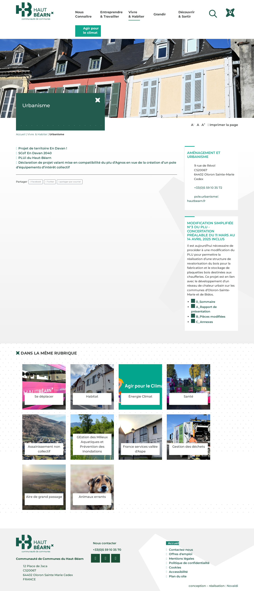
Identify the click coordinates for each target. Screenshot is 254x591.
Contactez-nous (181, 550)
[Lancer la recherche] (213, 13)
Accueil (173, 543)
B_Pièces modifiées (210, 316)
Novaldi (232, 586)
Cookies (175, 567)
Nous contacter (104, 543)
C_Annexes (204, 322)
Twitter (50, 181)
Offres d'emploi (180, 554)
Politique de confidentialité (189, 563)
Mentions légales (181, 558)
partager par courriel (70, 181)
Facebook (35, 181)
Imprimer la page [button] (223, 125)
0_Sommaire (205, 302)
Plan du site (178, 576)
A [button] (192, 125)
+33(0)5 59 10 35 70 (106, 550)
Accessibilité (178, 572)
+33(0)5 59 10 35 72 (208, 187)
